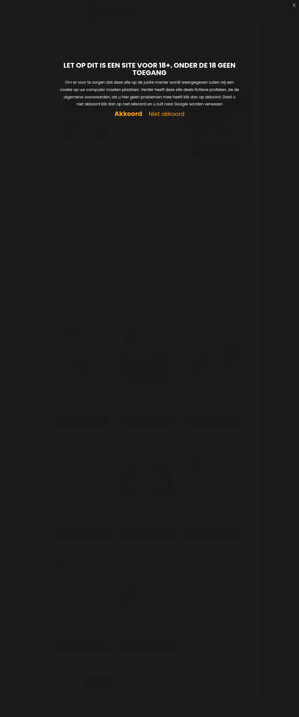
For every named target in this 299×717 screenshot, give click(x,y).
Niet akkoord (166, 114)
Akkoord (128, 114)
